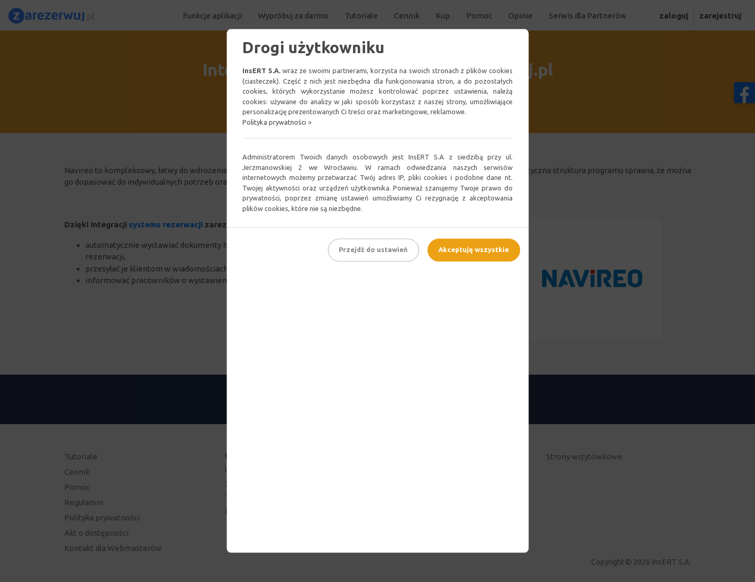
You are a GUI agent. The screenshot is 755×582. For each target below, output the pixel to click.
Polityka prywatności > (276, 122)
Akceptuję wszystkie (473, 249)
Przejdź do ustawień (373, 249)
